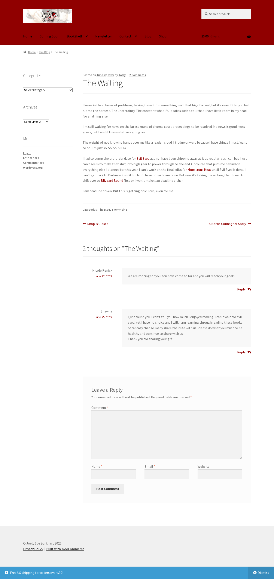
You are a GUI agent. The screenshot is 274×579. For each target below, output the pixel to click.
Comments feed (33, 163)
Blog (148, 36)
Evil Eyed (143, 158)
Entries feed (31, 158)
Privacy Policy (33, 549)
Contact (125, 36)
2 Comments (137, 75)
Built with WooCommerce (65, 549)
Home (27, 36)
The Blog (44, 52)
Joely (122, 75)
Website (204, 466)
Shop (163, 36)
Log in (27, 153)
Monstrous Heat (199, 169)
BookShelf (74, 36)
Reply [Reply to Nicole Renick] (241, 289)
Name (96, 466)
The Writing (119, 209)
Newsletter (103, 36)
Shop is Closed (97, 224)
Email (149, 466)
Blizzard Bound (112, 180)
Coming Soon (49, 36)
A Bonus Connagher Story (227, 224)
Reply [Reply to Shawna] (241, 352)
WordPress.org (33, 168)
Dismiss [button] (263, 572)
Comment (100, 407)
